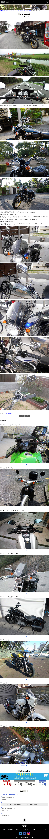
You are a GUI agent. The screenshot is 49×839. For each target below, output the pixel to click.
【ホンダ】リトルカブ (8, 468)
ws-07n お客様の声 (9, 413)
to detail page (24, 464)
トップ (4, 829)
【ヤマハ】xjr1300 (6, 640)
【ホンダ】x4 (6, 683)
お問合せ (17, 829)
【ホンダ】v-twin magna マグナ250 (12, 726)
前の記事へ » (27, 415)
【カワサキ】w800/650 (24, 16)
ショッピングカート (25, 829)
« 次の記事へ (22, 415)
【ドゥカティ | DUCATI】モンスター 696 (13, 511)
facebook (24, 833)
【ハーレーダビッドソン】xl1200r (11, 554)
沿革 (13, 829)
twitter (20, 833)
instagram (28, 833)
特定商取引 (33, 829)
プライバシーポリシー (41, 829)
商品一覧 (9, 829)
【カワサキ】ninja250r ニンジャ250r (12, 425)
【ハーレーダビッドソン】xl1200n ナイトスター (15, 597)
